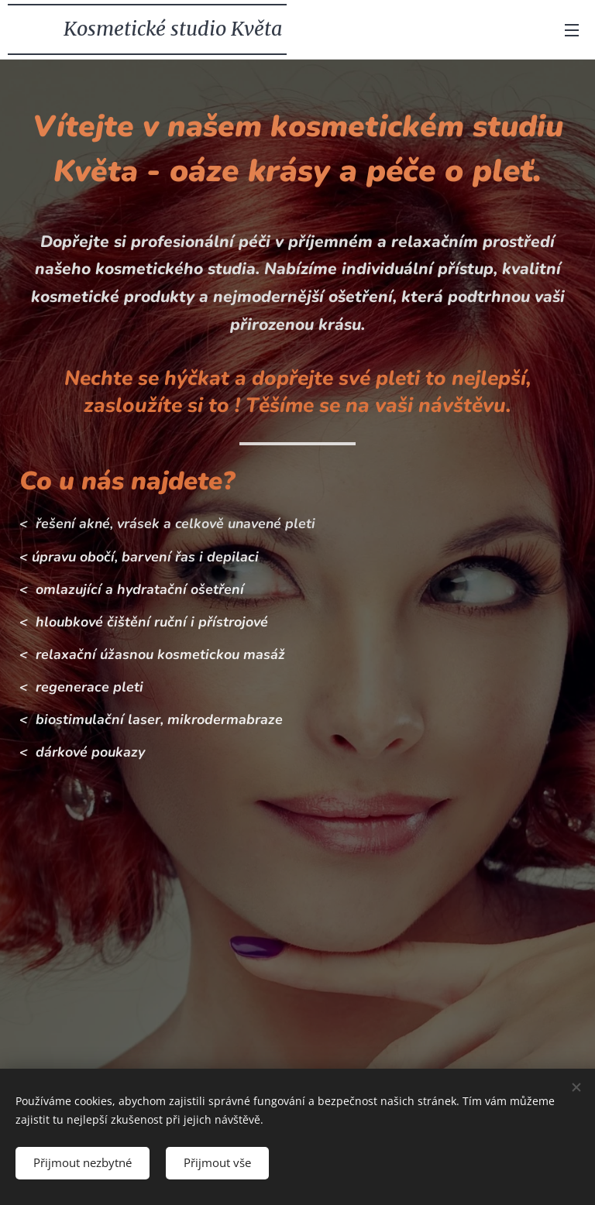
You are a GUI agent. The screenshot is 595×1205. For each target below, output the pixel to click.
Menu (572, 30)
